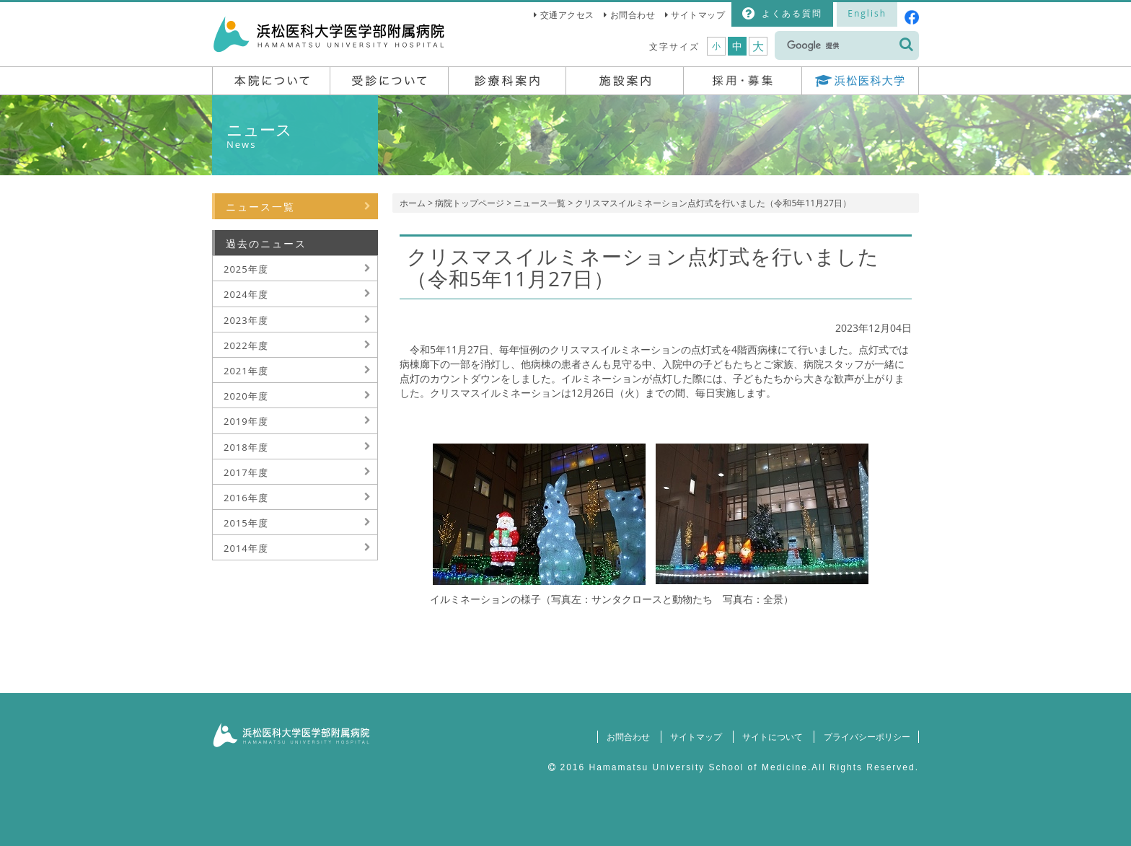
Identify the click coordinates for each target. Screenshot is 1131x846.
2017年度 (246, 472)
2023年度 (246, 320)
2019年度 (246, 421)
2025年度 (246, 269)
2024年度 (246, 294)
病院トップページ (469, 203)
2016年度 (246, 497)
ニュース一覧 (540, 203)
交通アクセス (567, 15)
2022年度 (246, 345)
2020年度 (246, 395)
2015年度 (246, 522)
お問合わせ (633, 15)
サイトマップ (698, 15)
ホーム (413, 203)
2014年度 (246, 548)
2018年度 (246, 447)
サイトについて (771, 737)
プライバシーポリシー (866, 737)
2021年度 (246, 370)
